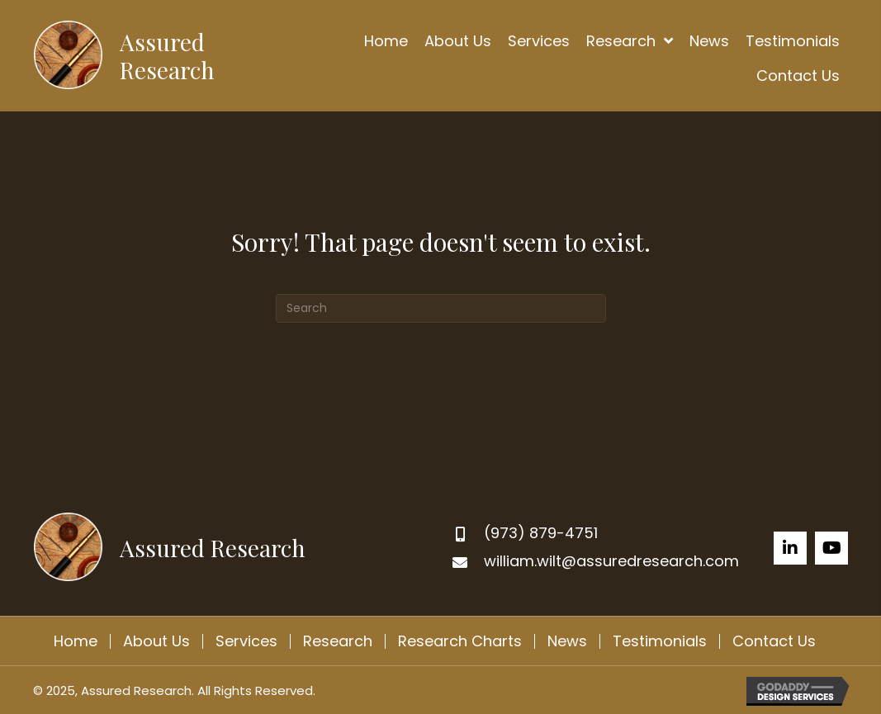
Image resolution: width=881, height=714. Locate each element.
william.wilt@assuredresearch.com (611, 561)
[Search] (441, 308)
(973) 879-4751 (541, 532)
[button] (790, 548)
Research (337, 641)
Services (246, 641)
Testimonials (660, 641)
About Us (156, 641)
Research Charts (460, 641)
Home (75, 641)
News (567, 641)
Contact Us (774, 641)
